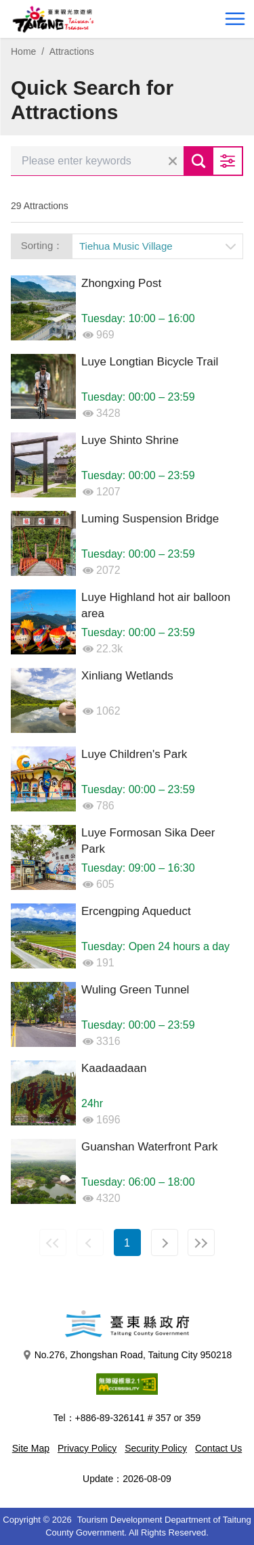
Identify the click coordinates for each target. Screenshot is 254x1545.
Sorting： (42, 245)
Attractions (71, 51)
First (52, 1242)
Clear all (172, 161)
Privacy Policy (87, 1448)
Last (201, 1242)
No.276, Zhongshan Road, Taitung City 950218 (127, 1355)
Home (23, 51)
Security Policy (156, 1448)
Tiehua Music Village (126, 246)
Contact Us (218, 1448)
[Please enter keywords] (97, 161)
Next (164, 1242)
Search (198, 161)
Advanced (228, 161)
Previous (90, 1242)
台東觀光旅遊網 (53, 19)
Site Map (30, 1448)
